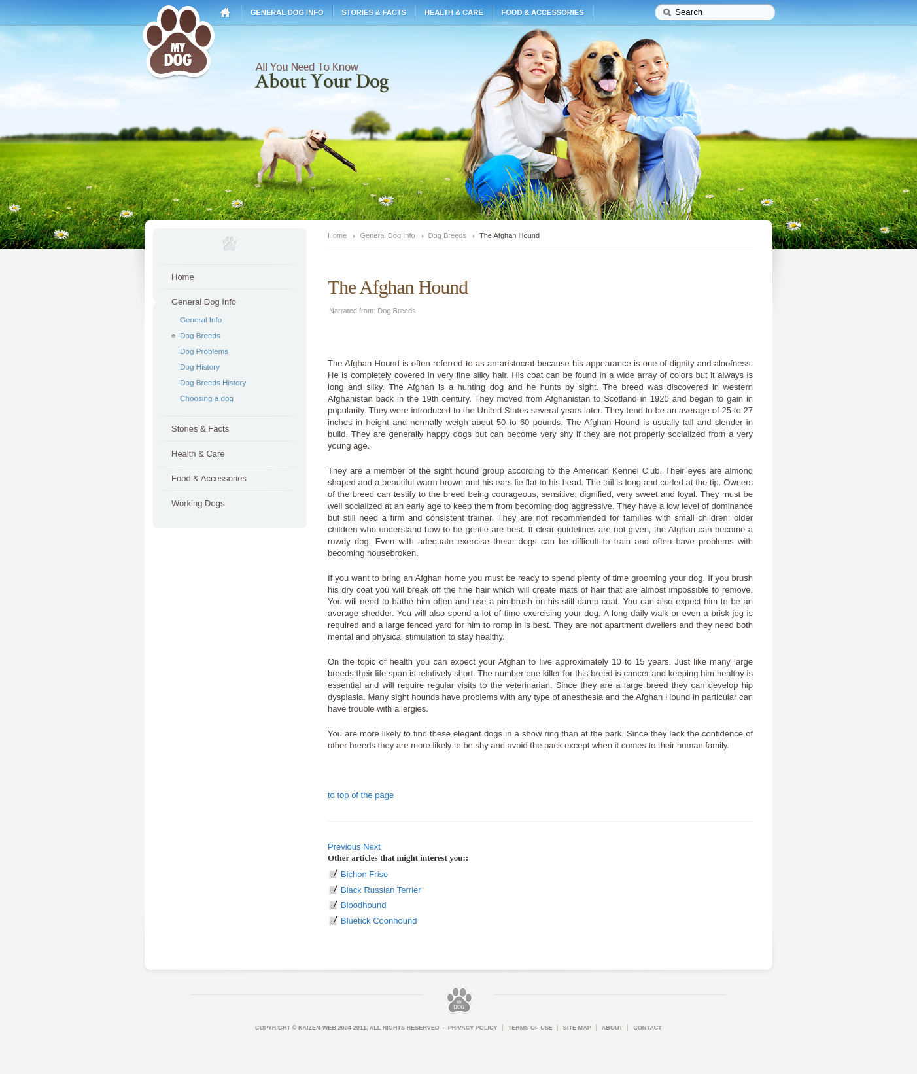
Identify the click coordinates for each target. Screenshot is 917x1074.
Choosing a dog (207, 398)
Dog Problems (204, 351)
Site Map (577, 1027)
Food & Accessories (543, 12)
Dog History (200, 366)
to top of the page (361, 795)
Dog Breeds (200, 335)
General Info (201, 319)
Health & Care (453, 12)
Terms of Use (530, 1027)
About (612, 1027)
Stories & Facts (374, 12)
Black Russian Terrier (381, 890)
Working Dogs (197, 503)
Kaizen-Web (317, 1027)
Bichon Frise (364, 874)
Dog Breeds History (213, 382)
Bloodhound (363, 905)
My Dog (178, 40)
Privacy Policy (473, 1027)
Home (225, 13)
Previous (344, 847)
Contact (647, 1027)
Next (372, 847)
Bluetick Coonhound (379, 921)
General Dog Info (287, 12)
